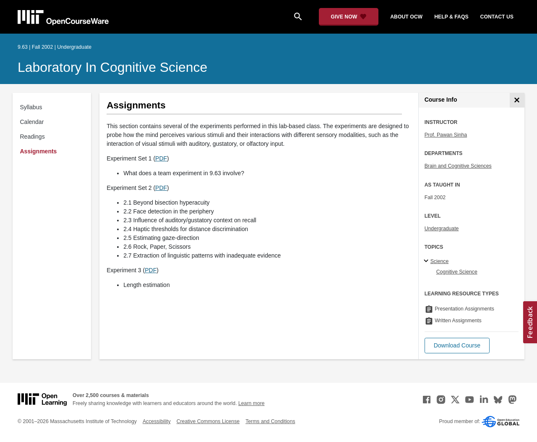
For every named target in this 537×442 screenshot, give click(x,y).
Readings (32, 136)
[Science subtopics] (427, 261)
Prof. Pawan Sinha (446, 135)
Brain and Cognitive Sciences (458, 166)
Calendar (32, 121)
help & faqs (451, 17)
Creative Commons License (208, 421)
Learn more (251, 403)
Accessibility (157, 421)
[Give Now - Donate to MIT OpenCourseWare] (349, 17)
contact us (497, 17)
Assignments (38, 151)
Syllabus (31, 107)
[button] (457, 345)
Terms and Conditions (270, 421)
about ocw (406, 17)
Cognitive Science (456, 272)
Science (439, 261)
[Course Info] (517, 100)
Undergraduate (442, 229)
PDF (161, 158)
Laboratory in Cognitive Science (112, 67)
